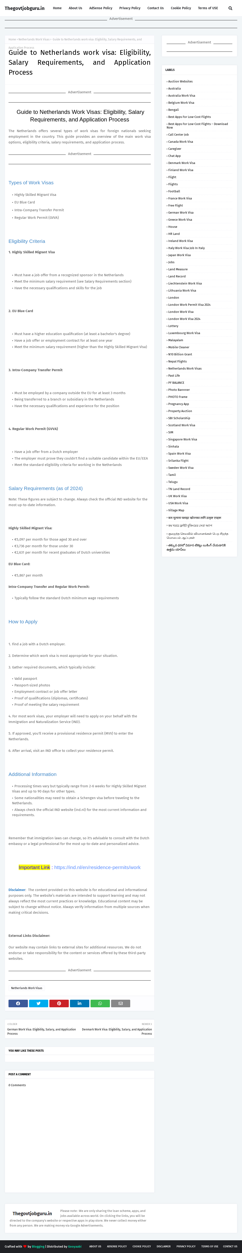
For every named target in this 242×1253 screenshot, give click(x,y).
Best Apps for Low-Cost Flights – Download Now (197, 125)
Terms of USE (208, 8)
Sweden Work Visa (181, 467)
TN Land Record (179, 489)
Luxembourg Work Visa (184, 333)
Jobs (171, 262)
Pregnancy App (178, 404)
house (172, 226)
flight (172, 177)
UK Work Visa (177, 496)
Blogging (38, 1246)
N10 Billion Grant (180, 354)
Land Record (177, 276)
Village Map (176, 510)
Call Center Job (178, 134)
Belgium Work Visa (181, 102)
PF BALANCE (176, 382)
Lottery (173, 326)
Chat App (174, 156)
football (174, 191)
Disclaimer (164, 1246)
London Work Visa (181, 312)
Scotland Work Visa (181, 425)
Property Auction (180, 411)
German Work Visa (181, 212)
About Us (75, 8)
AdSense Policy (100, 8)
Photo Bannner (179, 390)
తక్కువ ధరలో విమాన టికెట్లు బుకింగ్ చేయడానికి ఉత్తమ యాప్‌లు (196, 547)
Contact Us (155, 8)
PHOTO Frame (177, 397)
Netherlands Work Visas (34, 39)
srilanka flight (178, 460)
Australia (174, 88)
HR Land (174, 234)
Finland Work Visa (180, 170)
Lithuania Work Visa (182, 290)
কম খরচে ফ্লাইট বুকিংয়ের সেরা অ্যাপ (190, 525)
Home (57, 8)
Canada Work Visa (180, 141)
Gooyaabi (75, 1246)
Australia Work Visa (181, 95)
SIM (170, 432)
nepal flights (177, 361)
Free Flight (175, 205)
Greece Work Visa (180, 219)
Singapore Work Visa (182, 439)
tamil (172, 475)
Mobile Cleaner (178, 347)
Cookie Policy (181, 8)
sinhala (173, 446)
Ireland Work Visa (180, 241)
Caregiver (174, 149)
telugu (173, 482)
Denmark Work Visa (181, 163)
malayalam (175, 340)
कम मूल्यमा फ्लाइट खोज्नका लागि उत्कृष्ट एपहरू (194, 518)
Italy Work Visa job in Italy (186, 248)
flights (173, 184)
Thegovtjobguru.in (25, 8)
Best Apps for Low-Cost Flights (189, 117)
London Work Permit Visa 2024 (189, 304)
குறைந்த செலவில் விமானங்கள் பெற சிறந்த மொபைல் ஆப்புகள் (197, 535)
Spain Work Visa (179, 453)
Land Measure (178, 269)
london (173, 297)
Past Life (174, 375)
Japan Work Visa (179, 255)
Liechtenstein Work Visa (185, 283)
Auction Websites (180, 81)
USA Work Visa (178, 503)
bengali (173, 110)
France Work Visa (180, 198)
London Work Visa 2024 (184, 319)
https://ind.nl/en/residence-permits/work (97, 867)
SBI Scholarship (179, 418)
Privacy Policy (129, 8)
